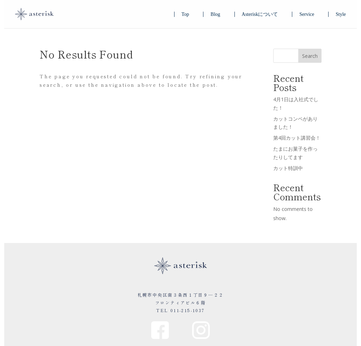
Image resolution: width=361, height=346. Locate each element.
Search (310, 56)
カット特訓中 (288, 168)
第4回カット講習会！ (296, 137)
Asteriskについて (260, 14)
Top (185, 14)
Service (306, 14)
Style (341, 14)
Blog (215, 14)
